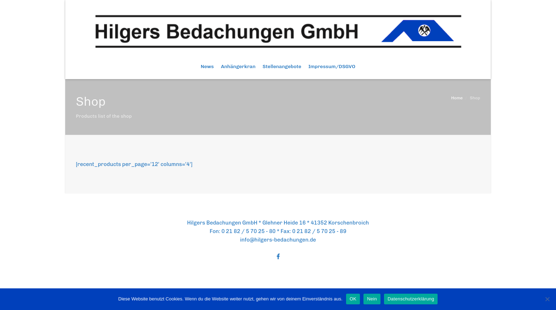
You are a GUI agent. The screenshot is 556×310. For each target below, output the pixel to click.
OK (353, 298)
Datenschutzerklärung (411, 298)
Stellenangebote (282, 66)
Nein (372, 298)
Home (457, 97)
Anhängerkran (238, 66)
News (207, 66)
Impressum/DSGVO (331, 66)
